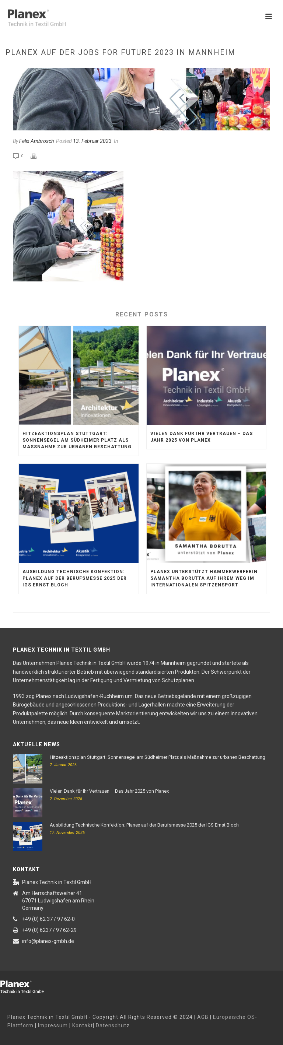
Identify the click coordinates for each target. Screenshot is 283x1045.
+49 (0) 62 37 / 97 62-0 (48, 919)
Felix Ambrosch (36, 141)
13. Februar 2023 (92, 141)
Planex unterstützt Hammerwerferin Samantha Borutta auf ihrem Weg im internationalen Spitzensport (204, 578)
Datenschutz (113, 1025)
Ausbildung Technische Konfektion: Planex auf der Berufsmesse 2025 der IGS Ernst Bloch (74, 578)
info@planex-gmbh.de (48, 941)
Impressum (53, 1025)
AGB (203, 1017)
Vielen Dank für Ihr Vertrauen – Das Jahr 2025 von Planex (201, 437)
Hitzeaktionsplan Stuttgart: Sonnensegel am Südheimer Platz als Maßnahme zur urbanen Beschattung (77, 440)
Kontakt (82, 1025)
